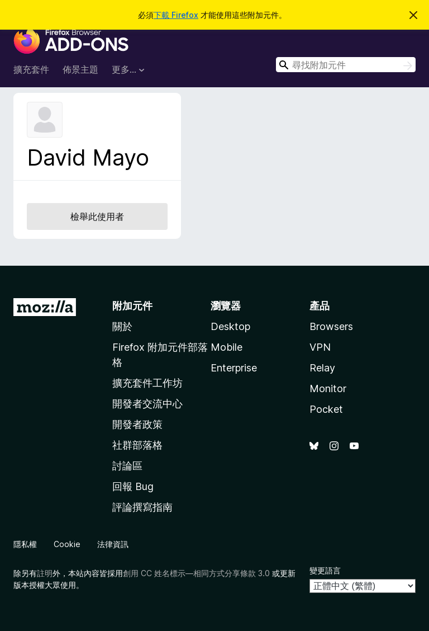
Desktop (230, 326)
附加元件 (132, 306)
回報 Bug (133, 486)
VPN (320, 347)
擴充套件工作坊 (147, 383)
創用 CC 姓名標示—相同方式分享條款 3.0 (196, 573)
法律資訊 (112, 544)
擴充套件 (31, 69)
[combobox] (346, 64)
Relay (322, 368)
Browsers (331, 326)
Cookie (67, 544)
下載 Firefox (176, 15)
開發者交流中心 (147, 403)
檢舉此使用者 (97, 216)
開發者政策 (137, 424)
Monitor (327, 388)
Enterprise (234, 368)
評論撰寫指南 (142, 507)
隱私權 (25, 544)
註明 (45, 573)
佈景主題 (80, 69)
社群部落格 (137, 445)
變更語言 (325, 570)
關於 (122, 326)
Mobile (226, 347)
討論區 (127, 466)
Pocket (326, 409)
